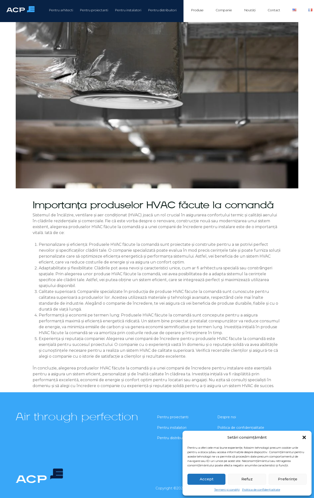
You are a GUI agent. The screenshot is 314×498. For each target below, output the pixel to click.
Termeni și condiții (227, 489)
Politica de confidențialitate (261, 489)
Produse (197, 10)
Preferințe (287, 479)
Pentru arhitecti (61, 10)
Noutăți (250, 10)
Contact (274, 10)
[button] (304, 437)
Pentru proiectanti (94, 10)
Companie (224, 10)
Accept (206, 479)
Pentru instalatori (128, 10)
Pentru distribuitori (162, 10)
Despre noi (226, 417)
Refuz (247, 479)
